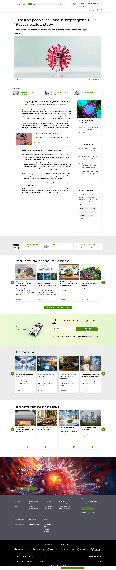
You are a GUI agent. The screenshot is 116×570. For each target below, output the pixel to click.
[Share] (93, 10)
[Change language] (97, 10)
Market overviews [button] (39, 10)
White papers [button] (51, 10)
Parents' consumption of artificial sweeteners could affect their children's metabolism (90, 165)
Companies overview (34, 511)
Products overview (48, 511)
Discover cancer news (27, 488)
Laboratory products (49, 504)
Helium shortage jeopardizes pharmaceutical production (89, 179)
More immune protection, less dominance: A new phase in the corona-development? (90, 173)
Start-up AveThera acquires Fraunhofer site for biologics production (89, 150)
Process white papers (64, 506)
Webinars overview (19, 524)
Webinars (46, 529)
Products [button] (29, 10)
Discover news (18, 501)
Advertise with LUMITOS (20, 556)
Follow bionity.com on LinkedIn (88, 512)
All (29, 4)
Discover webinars (19, 519)
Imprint (16, 561)
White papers (47, 524)
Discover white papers (64, 501)
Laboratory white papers (65, 504)
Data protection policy (40, 561)
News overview (18, 506)
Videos (31, 526)
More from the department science (58, 307)
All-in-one (46, 531)
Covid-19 (27, 104)
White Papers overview (64, 511)
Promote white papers (64, 508)
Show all (83, 218)
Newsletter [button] (76, 10)
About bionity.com (44, 556)
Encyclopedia (32, 519)
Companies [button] (21, 10)
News (45, 519)
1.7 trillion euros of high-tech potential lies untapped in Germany (89, 157)
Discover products (48, 501)
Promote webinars (19, 522)
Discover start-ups (34, 504)
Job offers (46, 526)
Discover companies (34, 501)
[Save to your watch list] (89, 10)
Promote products (48, 508)
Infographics (32, 522)
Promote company (34, 508)
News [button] (15, 10)
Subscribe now (87, 509)
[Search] (60, 4)
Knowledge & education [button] (64, 10)
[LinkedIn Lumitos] (100, 561)
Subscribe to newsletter (87, 329)
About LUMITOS (33, 556)
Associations (32, 506)
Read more (55, 340)
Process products (48, 506)
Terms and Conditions (26, 561)
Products (46, 522)
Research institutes (34, 524)
